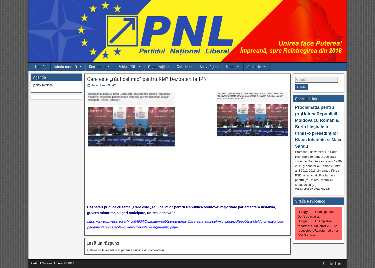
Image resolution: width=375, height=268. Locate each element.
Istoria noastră (65, 66)
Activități (207, 66)
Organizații (156, 66)
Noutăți (41, 66)
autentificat (112, 250)
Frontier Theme (333, 264)
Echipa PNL (127, 66)
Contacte (254, 66)
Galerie (182, 66)
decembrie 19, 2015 (104, 85)
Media (230, 66)
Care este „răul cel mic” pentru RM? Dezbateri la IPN (147, 79)
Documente (97, 66)
